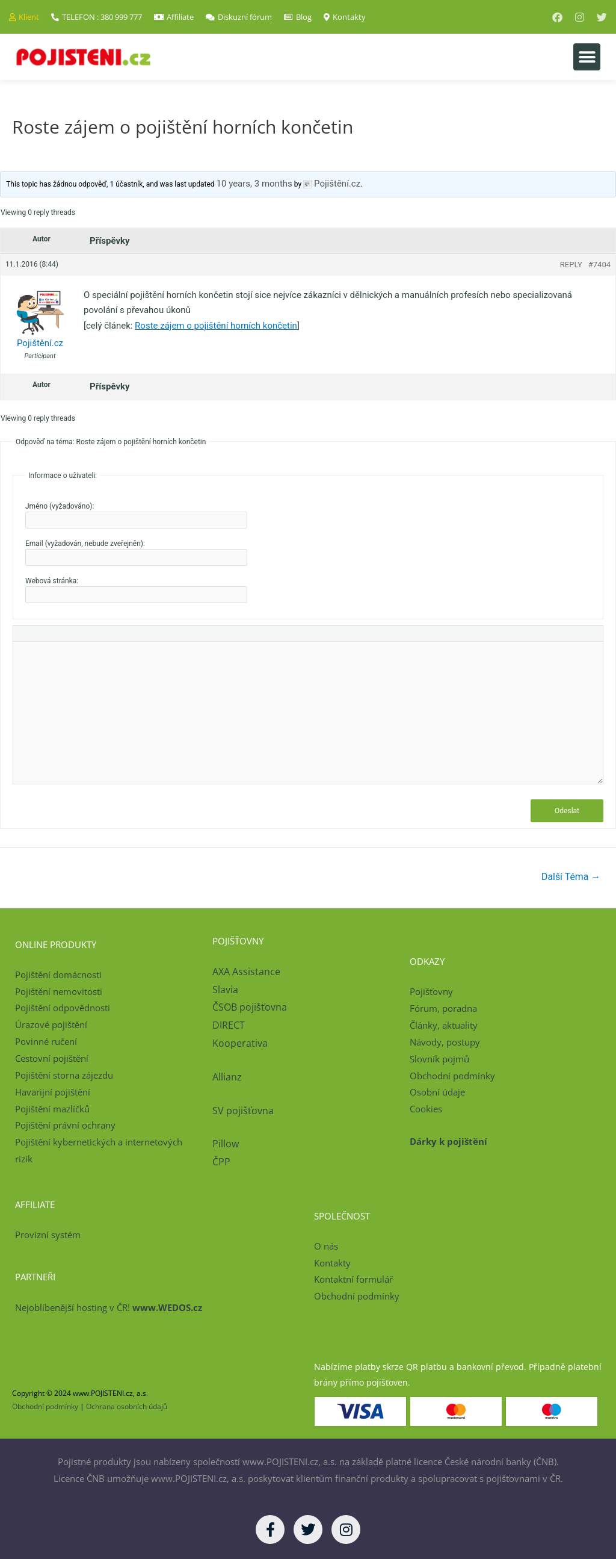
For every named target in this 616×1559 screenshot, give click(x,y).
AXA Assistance (247, 971)
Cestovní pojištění (51, 1058)
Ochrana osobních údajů (126, 1407)
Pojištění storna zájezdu (64, 1075)
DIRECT (228, 1025)
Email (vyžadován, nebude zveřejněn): (85, 543)
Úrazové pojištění (51, 1025)
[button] (587, 57)
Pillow (225, 1144)
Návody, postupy (445, 1042)
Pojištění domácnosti (58, 975)
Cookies (426, 1109)
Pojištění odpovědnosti (62, 1008)
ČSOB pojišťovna (249, 1007)
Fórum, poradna (443, 1009)
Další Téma (570, 876)
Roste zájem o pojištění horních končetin (216, 325)
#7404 (599, 264)
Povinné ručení (46, 1041)
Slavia (225, 989)
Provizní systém (48, 1235)
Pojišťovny (431, 992)
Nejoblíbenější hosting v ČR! (108, 1307)
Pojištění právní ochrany (65, 1126)
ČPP (221, 1161)
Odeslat (567, 811)
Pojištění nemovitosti (58, 991)
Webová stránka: (51, 581)
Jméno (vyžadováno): (59, 506)
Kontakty (332, 1263)
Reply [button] (571, 264)
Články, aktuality (444, 1025)
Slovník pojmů (439, 1059)
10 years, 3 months (254, 183)
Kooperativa (240, 1043)
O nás (326, 1246)
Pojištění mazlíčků (52, 1109)
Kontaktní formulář (353, 1280)
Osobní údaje (437, 1092)
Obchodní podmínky (452, 1076)
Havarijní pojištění (52, 1092)
